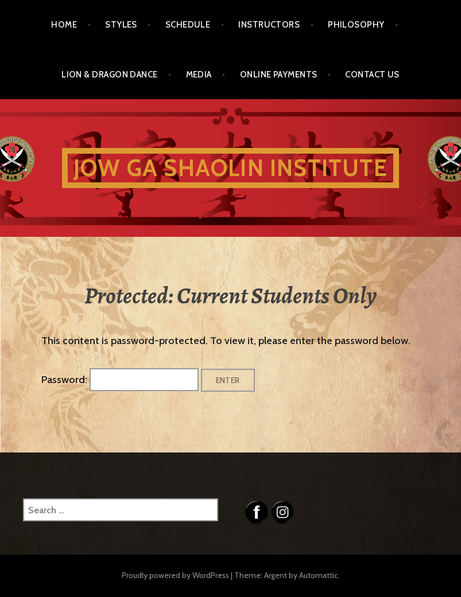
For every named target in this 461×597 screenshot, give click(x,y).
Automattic (318, 575)
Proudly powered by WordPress (175, 575)
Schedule (188, 24)
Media (199, 74)
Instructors (269, 24)
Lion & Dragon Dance (109, 74)
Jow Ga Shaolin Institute (230, 168)
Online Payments (278, 74)
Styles (121, 24)
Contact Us (372, 74)
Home (64, 24)
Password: (120, 379)
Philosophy (356, 24)
